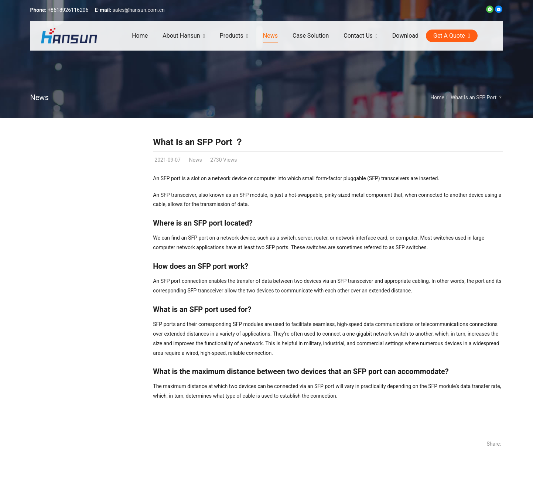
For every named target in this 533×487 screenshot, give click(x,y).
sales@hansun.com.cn (139, 10)
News (39, 97)
